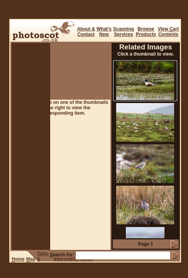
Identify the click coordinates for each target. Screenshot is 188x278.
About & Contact (86, 31)
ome (18, 259)
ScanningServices (123, 31)
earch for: (62, 255)
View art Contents (168, 31)
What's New (104, 31)
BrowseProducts (146, 31)
